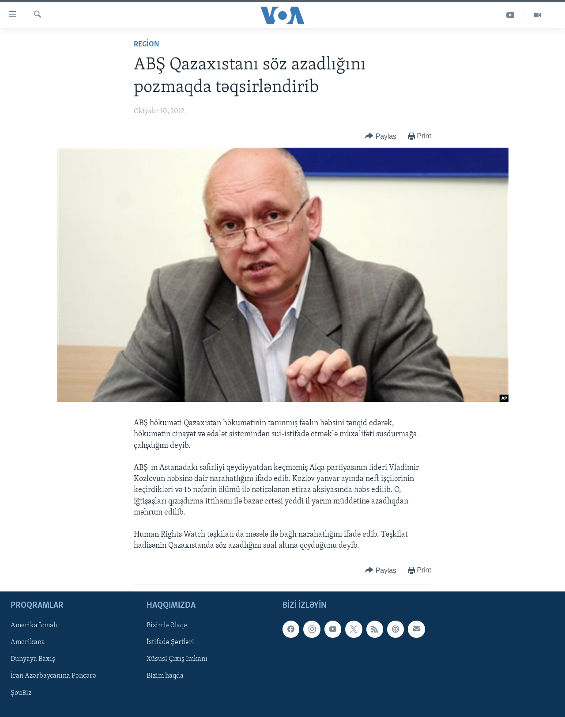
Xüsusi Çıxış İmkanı (177, 659)
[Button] (380, 136)
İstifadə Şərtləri (170, 642)
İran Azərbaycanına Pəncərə (53, 675)
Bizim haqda (165, 675)
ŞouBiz (21, 692)
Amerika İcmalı (34, 625)
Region (146, 44)
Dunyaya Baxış (33, 659)
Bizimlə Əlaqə (167, 625)
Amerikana (28, 642)
